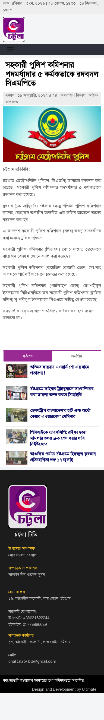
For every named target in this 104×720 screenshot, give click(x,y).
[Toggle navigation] (10, 49)
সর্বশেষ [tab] (28, 356)
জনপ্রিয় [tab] (76, 356)
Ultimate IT (91, 689)
